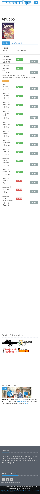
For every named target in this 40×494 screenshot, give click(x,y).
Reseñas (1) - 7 (17, 43)
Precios (5, 43)
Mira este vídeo (22, 401)
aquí (26, 403)
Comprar (34, 61)
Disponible (20, 59)
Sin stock (19, 181)
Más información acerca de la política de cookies (23, 491)
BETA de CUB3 (9, 385)
